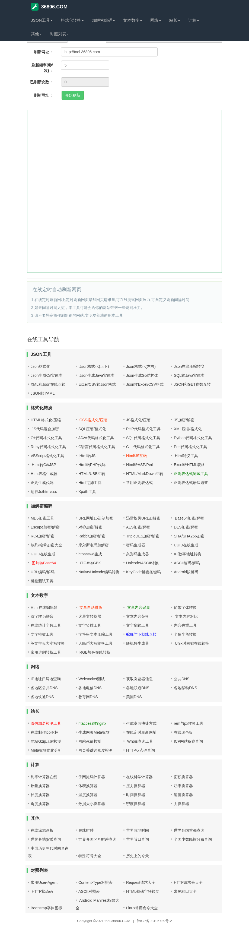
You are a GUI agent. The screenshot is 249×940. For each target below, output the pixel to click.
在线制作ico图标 (44, 732)
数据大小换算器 (91, 804)
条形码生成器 (137, 554)
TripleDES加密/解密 (142, 536)
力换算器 (181, 804)
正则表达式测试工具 (191, 473)
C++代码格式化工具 (143, 447)
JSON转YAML (43, 393)
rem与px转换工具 (188, 723)
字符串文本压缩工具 (95, 634)
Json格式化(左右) (141, 366)
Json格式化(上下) (93, 366)
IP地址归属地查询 (46, 679)
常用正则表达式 (139, 482)
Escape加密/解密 (45, 527)
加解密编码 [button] (103, 20)
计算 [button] (193, 20)
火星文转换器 (89, 616)
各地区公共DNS (44, 688)
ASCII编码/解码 (187, 563)
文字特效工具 (42, 634)
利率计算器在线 (44, 777)
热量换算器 (40, 786)
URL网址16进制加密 (95, 518)
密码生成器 (135, 545)
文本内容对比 (186, 616)
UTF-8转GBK (89, 563)
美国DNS (134, 697)
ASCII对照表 (89, 891)
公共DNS (182, 679)
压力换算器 (135, 786)
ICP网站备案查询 (188, 741)
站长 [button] (174, 20)
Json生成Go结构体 (142, 375)
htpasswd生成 (90, 554)
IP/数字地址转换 (187, 554)
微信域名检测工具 (46, 723)
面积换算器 (183, 777)
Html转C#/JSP (43, 465)
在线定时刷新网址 (141, 732)
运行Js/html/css (44, 491)
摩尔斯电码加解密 (93, 545)
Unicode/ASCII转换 (142, 563)
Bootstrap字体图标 (46, 908)
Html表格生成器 (44, 473)
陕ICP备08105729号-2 (154, 921)
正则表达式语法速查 (191, 482)
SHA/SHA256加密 (189, 536)
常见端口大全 (185, 891)
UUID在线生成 (186, 545)
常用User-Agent (44, 882)
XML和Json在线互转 (48, 384)
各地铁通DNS (42, 697)
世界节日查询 (137, 839)
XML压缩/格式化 (188, 429)
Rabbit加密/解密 (92, 536)
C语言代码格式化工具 (96, 447)
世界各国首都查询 (189, 830)
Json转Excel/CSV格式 (145, 384)
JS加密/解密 (184, 420)
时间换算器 (135, 795)
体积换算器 (87, 786)
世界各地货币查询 (46, 839)
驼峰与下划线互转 (141, 634)
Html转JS (86, 456)
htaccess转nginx (92, 723)
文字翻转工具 (137, 625)
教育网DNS (88, 697)
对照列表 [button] (59, 33)
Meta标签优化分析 (46, 750)
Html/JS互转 (136, 456)
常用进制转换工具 (46, 652)
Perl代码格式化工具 (190, 447)
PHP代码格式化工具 (143, 429)
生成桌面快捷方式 (141, 723)
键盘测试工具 (42, 581)
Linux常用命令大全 (142, 908)
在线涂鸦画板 (42, 830)
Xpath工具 (87, 491)
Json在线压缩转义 (189, 366)
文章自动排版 (90, 607)
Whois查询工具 (139, 741)
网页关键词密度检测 (95, 750)
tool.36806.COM (117, 921)
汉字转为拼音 (42, 616)
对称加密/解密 (90, 527)
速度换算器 (183, 795)
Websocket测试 (91, 679)
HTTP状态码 (42, 891)
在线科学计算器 (139, 777)
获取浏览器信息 (139, 679)
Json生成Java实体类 (96, 375)
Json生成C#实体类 (46, 375)
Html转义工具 (186, 456)
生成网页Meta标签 (94, 732)
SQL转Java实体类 (189, 375)
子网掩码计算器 (91, 777)
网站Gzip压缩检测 (46, 741)
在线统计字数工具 (46, 625)
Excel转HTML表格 (189, 465)
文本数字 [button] (132, 20)
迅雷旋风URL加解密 (143, 518)
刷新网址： (43, 52)
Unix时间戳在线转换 (191, 643)
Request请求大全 (140, 882)
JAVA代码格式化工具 (96, 438)
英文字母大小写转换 (48, 643)
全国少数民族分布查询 (193, 839)
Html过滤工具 (89, 482)
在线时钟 (86, 830)
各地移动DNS (185, 688)
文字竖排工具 (89, 625)
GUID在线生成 (43, 554)
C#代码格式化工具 (46, 438)
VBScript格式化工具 (47, 456)
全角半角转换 (185, 634)
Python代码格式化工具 (193, 438)
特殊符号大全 (89, 856)
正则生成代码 (42, 482)
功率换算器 (183, 786)
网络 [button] (155, 20)
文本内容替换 (137, 616)
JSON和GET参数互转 (192, 384)
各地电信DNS (90, 688)
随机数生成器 (137, 643)
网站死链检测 (89, 741)
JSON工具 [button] (42, 20)
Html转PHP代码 (92, 465)
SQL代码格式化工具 (143, 438)
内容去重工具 (185, 625)
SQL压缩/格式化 (92, 429)
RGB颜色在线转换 (94, 652)
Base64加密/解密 (189, 518)
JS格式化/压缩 (138, 420)
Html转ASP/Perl (139, 465)
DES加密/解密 (186, 527)
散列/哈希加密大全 (46, 545)
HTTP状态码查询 (140, 750)
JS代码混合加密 (45, 429)
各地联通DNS (137, 688)
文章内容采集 (138, 607)
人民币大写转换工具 (95, 643)
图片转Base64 (43, 563)
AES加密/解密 (138, 527)
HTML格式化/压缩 (46, 420)
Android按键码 (186, 572)
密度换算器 (135, 804)
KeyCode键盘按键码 (143, 572)
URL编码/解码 (43, 572)
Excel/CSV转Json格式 (97, 384)
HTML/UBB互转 (91, 473)
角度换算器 (40, 804)
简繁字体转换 (185, 607)
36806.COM (49, 7)
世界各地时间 (137, 830)
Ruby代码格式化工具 (48, 447)
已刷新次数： (41, 82)
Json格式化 (40, 366)
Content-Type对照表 (95, 882)
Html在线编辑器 (44, 607)
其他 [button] (36, 33)
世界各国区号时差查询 (97, 839)
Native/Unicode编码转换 (98, 572)
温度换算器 (87, 795)
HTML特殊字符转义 (142, 891)
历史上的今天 (137, 856)
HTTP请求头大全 (188, 882)
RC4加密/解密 (43, 536)
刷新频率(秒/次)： (42, 68)
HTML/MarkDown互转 (144, 473)
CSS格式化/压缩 (92, 420)
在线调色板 (183, 732)
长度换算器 (40, 795)
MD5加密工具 (42, 518)
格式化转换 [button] (72, 20)
